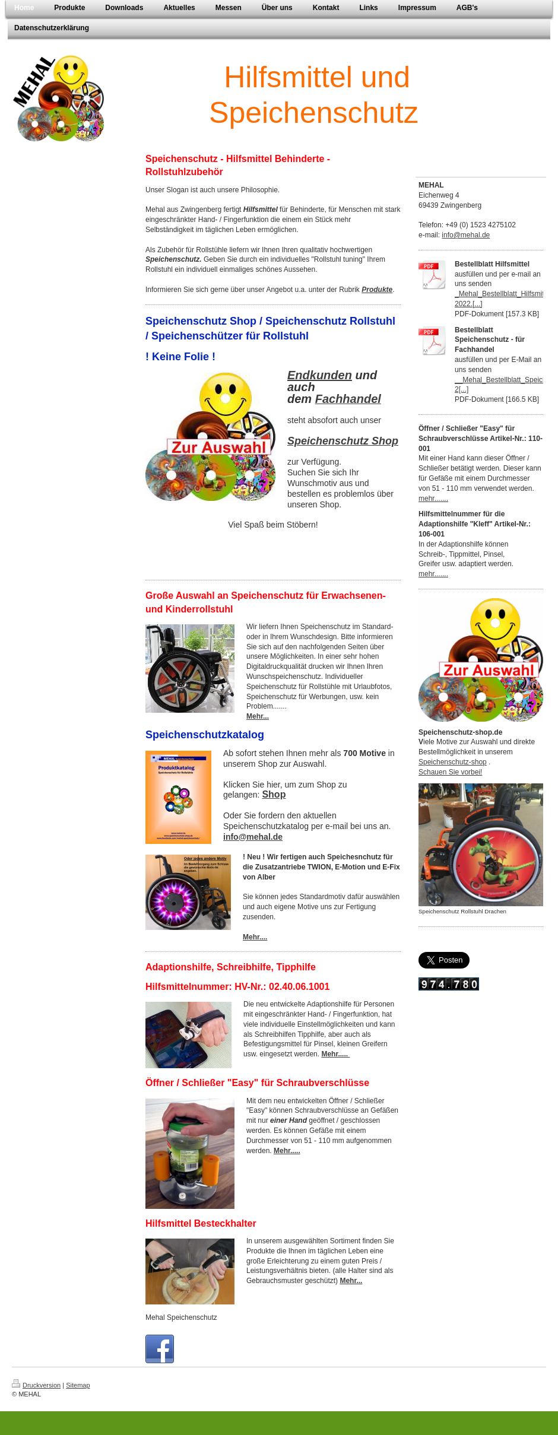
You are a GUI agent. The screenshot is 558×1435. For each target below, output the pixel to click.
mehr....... (433, 498)
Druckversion (36, 1385)
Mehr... (257, 716)
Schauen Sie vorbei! (450, 772)
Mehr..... (335, 1054)
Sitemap (78, 1385)
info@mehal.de (466, 235)
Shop (274, 794)
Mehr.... (255, 937)
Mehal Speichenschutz (181, 1317)
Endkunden (319, 375)
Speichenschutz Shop (342, 441)
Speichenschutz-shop (452, 762)
